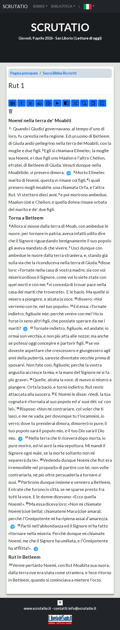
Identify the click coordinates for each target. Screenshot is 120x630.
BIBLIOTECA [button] (61, 6)
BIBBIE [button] (39, 6)
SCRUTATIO (15, 6)
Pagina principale (24, 73)
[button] (89, 6)
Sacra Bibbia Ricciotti (59, 73)
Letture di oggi (87, 38)
